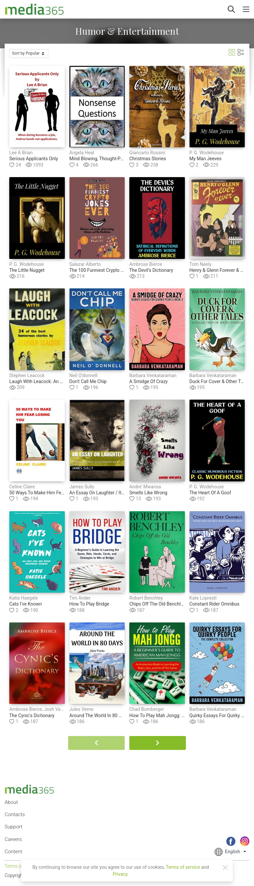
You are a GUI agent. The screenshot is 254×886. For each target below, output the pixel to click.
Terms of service (183, 867)
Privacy (120, 874)
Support (13, 827)
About (11, 802)
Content (13, 852)
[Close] (225, 867)
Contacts (15, 814)
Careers (13, 839)
